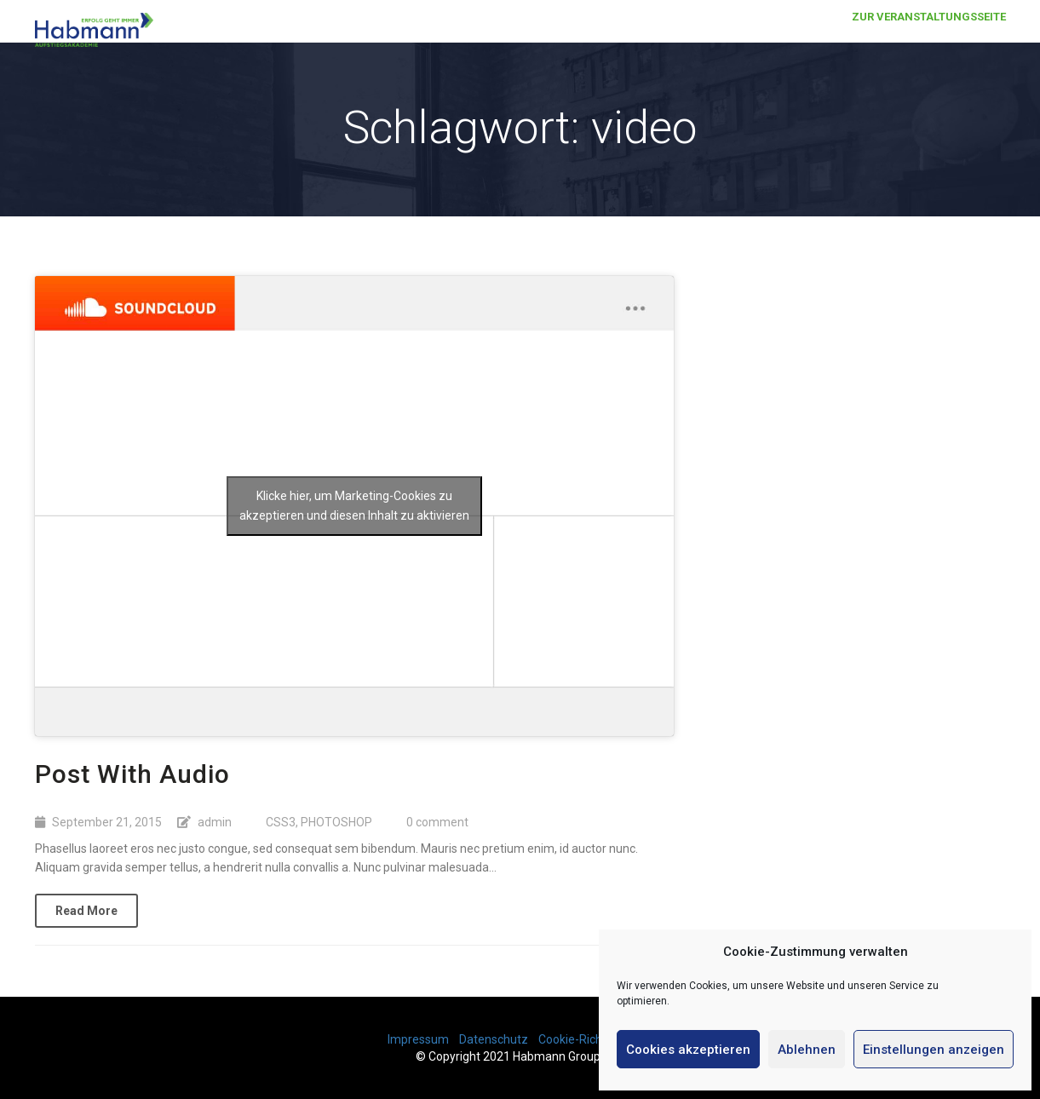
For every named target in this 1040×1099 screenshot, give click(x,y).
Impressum (418, 1039)
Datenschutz (493, 1039)
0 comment (437, 822)
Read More (86, 911)
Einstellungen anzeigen (933, 1049)
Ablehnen (807, 1049)
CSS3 (281, 822)
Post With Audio (132, 774)
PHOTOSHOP (336, 822)
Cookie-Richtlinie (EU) (595, 1039)
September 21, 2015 (107, 822)
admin (215, 822)
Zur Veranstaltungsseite (929, 33)
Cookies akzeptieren (688, 1049)
